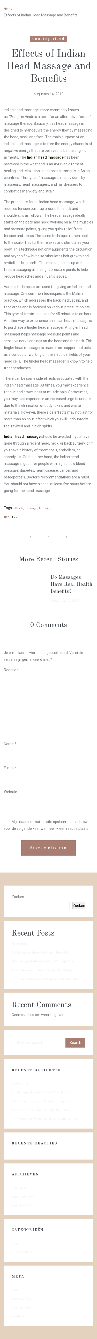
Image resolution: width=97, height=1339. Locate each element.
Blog (15, 1243)
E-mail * (10, 768)
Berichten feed (22, 1298)
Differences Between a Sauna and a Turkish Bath (46, 979)
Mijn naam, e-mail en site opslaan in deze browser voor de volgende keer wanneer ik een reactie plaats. (48, 825)
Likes (10, 517)
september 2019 (23, 1196)
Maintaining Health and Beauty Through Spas (43, 961)
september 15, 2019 (64, 600)
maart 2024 (19, 1187)
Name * (10, 744)
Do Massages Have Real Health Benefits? (71, 584)
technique (46, 508)
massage (31, 508)
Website (10, 792)
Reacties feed (21, 1307)
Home (8, 8)
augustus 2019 (21, 1205)
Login (15, 1290)
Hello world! (20, 943)
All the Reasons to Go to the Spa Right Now (42, 970)
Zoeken (18, 897)
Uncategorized (48, 39)
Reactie (11, 670)
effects (18, 508)
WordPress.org (22, 1316)
